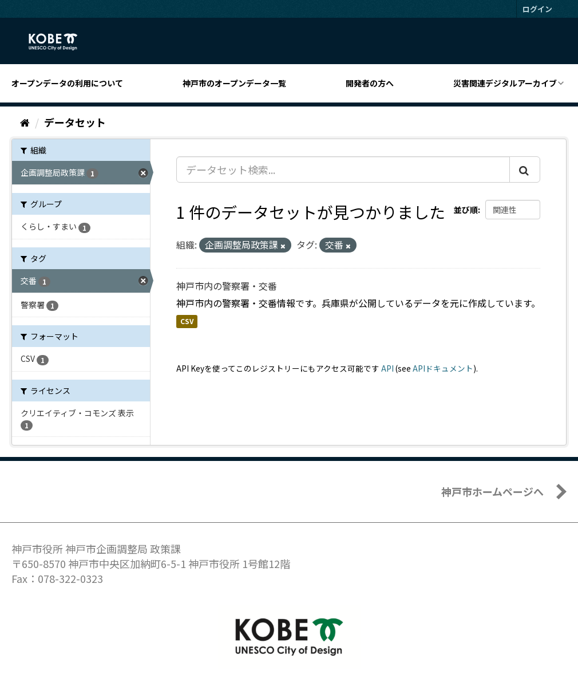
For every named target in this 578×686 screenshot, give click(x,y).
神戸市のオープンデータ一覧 (234, 83)
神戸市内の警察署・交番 (226, 286)
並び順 (466, 209)
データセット (75, 122)
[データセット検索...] (343, 169)
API (387, 368)
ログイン (537, 8)
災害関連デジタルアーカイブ (505, 83)
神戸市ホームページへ (492, 491)
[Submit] (524, 169)
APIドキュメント (443, 368)
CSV (186, 321)
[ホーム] (25, 122)
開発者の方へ (370, 83)
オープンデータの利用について (67, 83)
